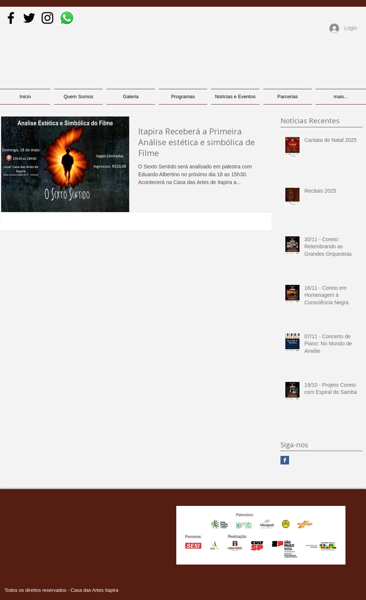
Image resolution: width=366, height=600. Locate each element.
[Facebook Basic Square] (284, 460)
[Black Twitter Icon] (29, 18)
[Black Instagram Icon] (47, 18)
